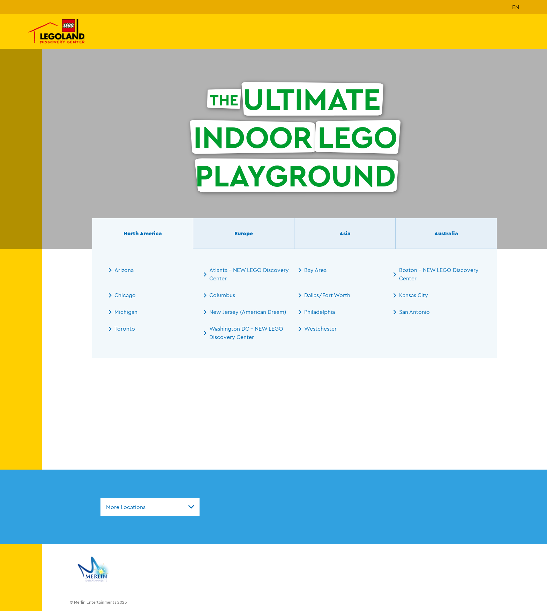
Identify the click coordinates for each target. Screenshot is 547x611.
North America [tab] (142, 233)
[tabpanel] (294, 303)
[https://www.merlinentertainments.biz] (94, 569)
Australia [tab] (446, 233)
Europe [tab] (243, 233)
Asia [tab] (345, 233)
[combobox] (150, 507)
